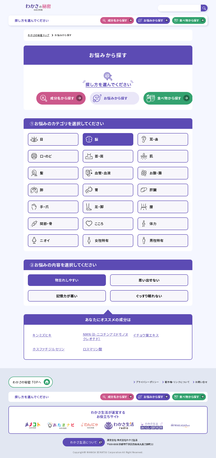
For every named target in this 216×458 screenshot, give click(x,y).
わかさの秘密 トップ (38, 35)
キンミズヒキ (42, 335)
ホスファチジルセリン (48, 349)
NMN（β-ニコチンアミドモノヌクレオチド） (105, 336)
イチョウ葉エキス (146, 335)
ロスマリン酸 (92, 349)
